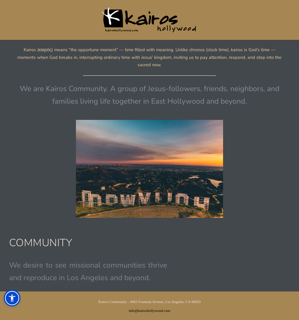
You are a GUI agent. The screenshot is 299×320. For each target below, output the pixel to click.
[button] (12, 298)
